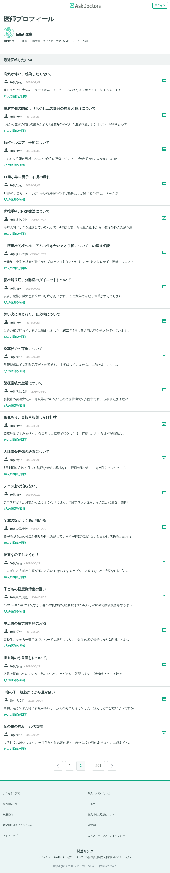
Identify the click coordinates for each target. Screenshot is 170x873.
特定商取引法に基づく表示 (17, 825)
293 (98, 766)
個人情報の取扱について (101, 814)
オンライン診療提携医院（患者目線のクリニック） (104, 857)
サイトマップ (10, 835)
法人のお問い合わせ (99, 793)
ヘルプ (91, 804)
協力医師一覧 (10, 804)
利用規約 (8, 814)
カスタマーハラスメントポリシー (106, 835)
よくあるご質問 (11, 793)
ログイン (160, 5)
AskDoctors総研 (63, 857)
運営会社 (93, 825)
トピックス (44, 857)
